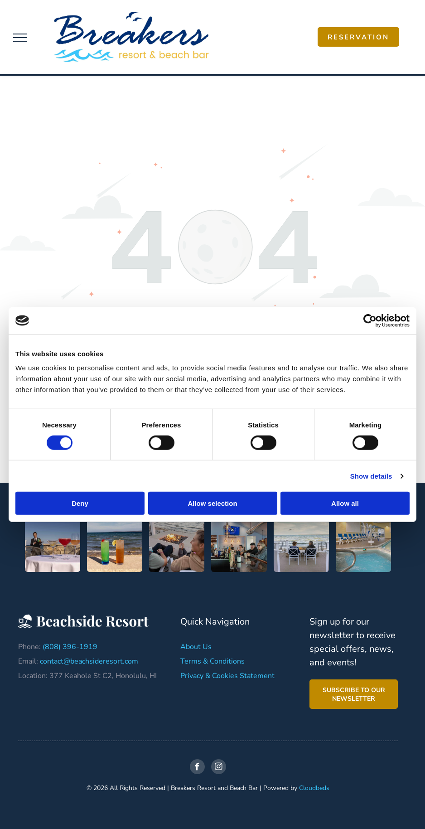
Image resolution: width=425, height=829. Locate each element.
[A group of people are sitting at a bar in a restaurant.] (238, 544)
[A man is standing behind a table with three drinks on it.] (52, 544)
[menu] (20, 37)
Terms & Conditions (212, 661)
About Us (196, 647)
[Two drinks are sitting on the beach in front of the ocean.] (114, 544)
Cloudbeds (314, 788)
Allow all (345, 503)
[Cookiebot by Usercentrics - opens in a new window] (370, 320)
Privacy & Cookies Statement (227, 676)
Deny (80, 503)
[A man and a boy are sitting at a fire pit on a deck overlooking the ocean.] (301, 544)
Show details (371, 476)
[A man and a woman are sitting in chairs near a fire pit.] (176, 544)
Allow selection (212, 503)
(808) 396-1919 (70, 647)
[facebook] (197, 767)
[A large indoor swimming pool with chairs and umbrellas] (363, 544)
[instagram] (218, 767)
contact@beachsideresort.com (89, 661)
